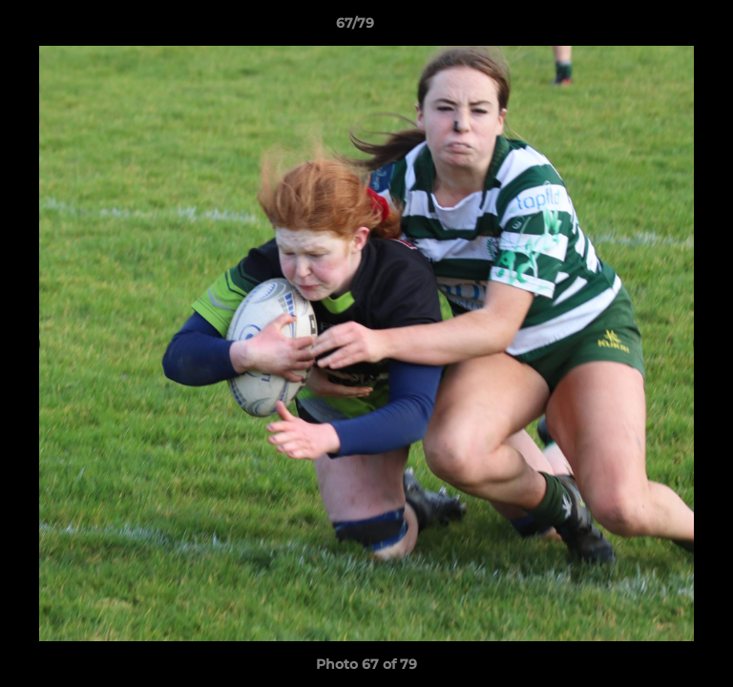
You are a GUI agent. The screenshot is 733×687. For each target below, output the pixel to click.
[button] (664, 27)
